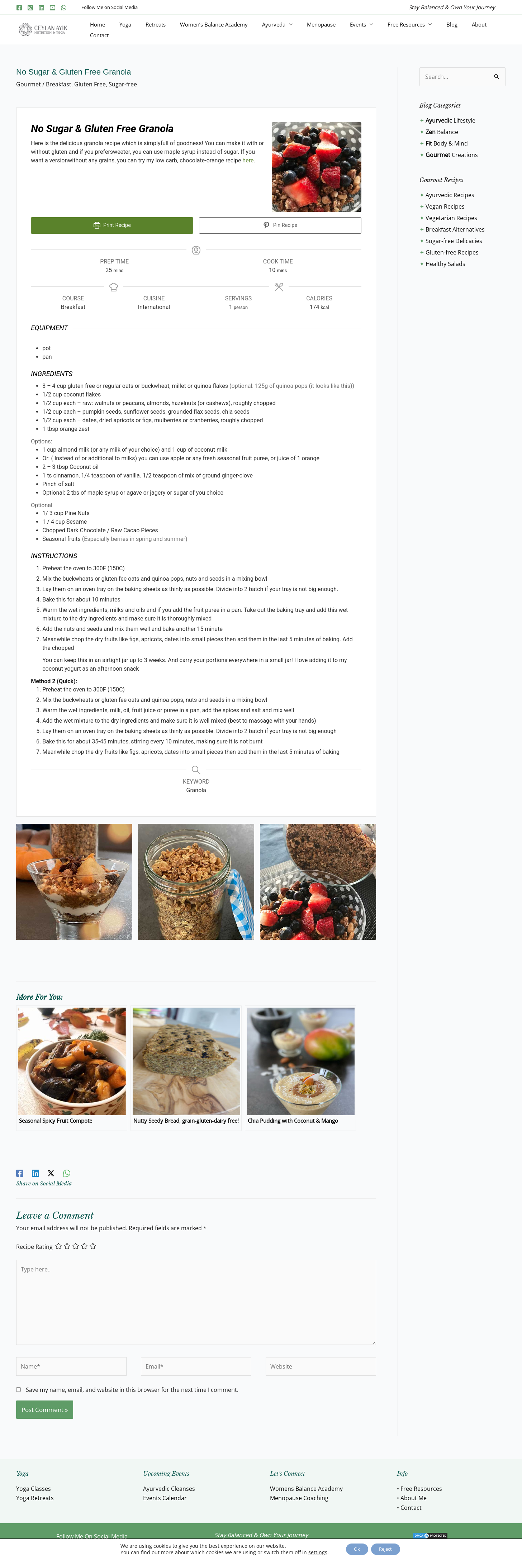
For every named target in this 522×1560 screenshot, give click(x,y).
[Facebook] (19, 8)
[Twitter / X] (50, 1170)
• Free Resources (419, 1486)
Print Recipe (112, 225)
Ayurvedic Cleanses (169, 1486)
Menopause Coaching (299, 1495)
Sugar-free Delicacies (454, 241)
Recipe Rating (34, 1244)
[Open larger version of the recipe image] (316, 167)
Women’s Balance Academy (255, 29)
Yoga (183, 29)
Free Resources (412, 29)
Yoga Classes (33, 1486)
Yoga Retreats (35, 1495)
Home (164, 29)
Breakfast (58, 84)
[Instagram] (30, 8)
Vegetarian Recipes (451, 218)
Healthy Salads (445, 264)
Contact (490, 29)
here (247, 160)
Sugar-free (123, 84)
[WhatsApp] (64, 8)
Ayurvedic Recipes (450, 195)
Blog (449, 29)
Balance (442, 132)
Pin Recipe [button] (280, 225)
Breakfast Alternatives (455, 229)
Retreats (205, 29)
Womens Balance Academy (306, 1486)
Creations (452, 155)
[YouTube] (52, 8)
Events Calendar (165, 1495)
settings (311, 1552)
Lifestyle (450, 120)
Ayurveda (306, 29)
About (468, 29)
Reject (388, 1548)
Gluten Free (90, 84)
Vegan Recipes (445, 206)
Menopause (345, 29)
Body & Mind (447, 143)
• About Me (412, 1495)
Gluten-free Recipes (452, 252)
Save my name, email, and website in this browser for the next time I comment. (132, 1387)
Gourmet (28, 84)
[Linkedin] (41, 8)
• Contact (409, 1505)
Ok (353, 1548)
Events (373, 29)
